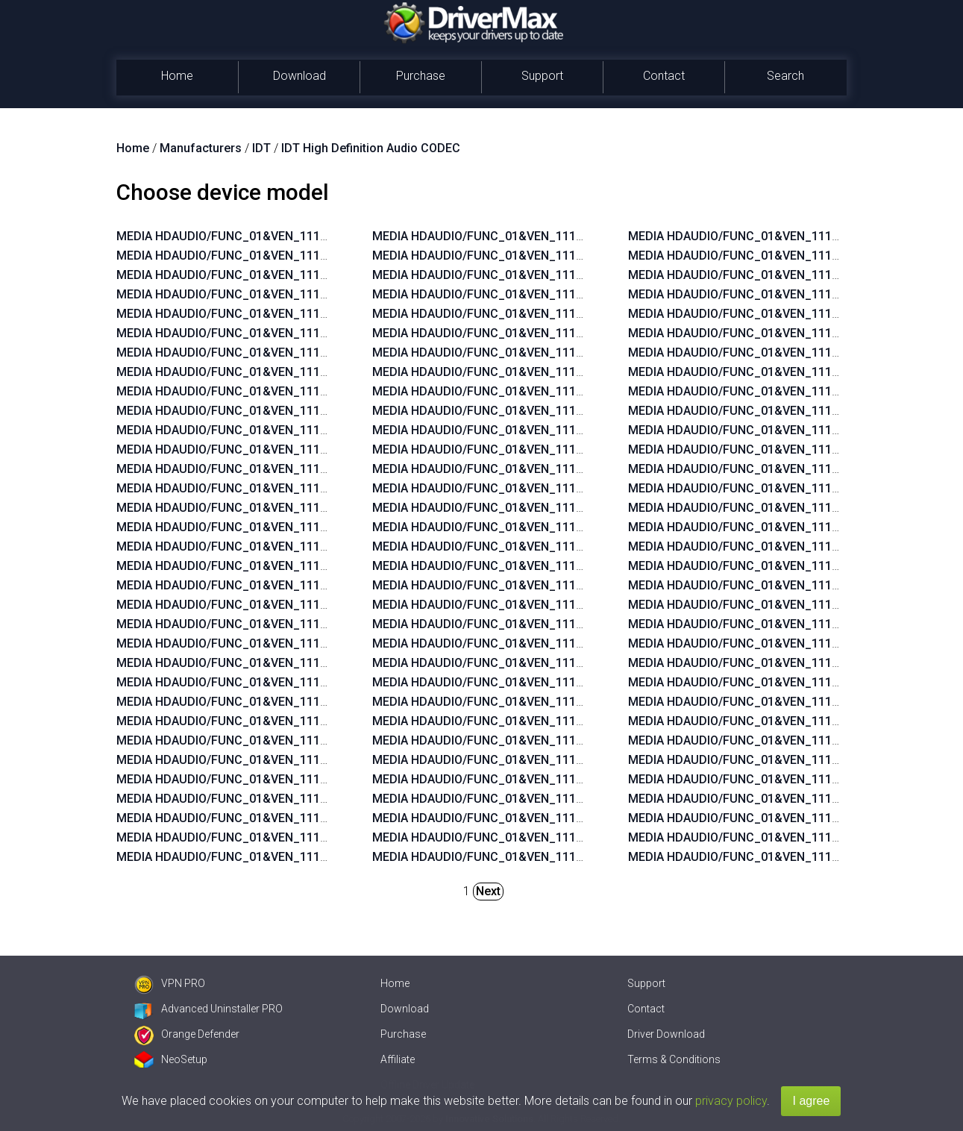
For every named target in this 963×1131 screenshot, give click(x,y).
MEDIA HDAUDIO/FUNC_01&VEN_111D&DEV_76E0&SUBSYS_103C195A (312, 430)
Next (488, 891)
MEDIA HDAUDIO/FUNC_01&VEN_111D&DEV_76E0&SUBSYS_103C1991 (312, 760)
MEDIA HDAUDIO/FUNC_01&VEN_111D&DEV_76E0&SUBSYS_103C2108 (568, 527)
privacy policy (731, 1101)
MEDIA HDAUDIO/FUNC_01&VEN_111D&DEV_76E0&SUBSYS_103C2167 (568, 449)
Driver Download (666, 1034)
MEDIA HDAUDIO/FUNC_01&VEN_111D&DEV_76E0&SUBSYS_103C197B (312, 702)
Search (785, 76)
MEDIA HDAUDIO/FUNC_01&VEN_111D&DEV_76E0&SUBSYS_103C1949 (312, 527)
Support (542, 76)
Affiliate (397, 1059)
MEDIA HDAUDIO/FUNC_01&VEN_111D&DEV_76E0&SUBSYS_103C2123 (312, 799)
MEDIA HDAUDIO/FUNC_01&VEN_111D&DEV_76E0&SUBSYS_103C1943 (312, 372)
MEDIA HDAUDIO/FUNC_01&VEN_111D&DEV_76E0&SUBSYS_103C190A (312, 682)
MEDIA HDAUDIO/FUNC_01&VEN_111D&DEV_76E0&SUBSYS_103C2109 (568, 508)
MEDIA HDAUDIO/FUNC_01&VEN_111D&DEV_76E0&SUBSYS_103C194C (312, 314)
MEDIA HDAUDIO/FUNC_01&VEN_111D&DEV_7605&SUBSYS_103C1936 (568, 721)
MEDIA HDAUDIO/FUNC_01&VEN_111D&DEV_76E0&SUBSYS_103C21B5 (568, 643)
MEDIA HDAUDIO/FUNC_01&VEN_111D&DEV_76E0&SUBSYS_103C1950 (312, 469)
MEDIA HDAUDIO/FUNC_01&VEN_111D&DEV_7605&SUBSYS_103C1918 (568, 740)
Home (177, 76)
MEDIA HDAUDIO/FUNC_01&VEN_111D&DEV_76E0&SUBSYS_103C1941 (312, 624)
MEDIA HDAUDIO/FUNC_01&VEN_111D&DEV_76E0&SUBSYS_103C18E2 (568, 391)
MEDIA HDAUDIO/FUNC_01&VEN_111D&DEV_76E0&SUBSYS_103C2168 (568, 430)
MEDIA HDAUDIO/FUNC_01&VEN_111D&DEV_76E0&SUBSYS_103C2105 (568, 585)
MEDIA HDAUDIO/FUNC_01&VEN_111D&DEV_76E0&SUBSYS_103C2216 (312, 255)
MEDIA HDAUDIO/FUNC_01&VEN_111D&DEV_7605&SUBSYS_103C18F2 (568, 702)
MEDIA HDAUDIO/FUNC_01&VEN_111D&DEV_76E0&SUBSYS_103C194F (312, 294)
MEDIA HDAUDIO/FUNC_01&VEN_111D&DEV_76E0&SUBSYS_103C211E (568, 255)
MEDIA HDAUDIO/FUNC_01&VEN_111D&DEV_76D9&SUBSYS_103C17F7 (568, 857)
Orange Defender (186, 1034)
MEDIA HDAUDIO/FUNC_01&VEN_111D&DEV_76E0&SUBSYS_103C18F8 (568, 372)
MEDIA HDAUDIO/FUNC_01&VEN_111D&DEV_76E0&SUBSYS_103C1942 (312, 605)
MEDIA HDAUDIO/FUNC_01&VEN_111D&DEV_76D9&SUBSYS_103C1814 (568, 837)
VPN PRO (169, 983)
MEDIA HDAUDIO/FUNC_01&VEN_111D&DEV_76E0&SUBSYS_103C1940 (312, 643)
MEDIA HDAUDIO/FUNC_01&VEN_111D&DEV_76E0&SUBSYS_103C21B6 (568, 624)
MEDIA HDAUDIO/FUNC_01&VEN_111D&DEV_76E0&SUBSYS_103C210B (568, 469)
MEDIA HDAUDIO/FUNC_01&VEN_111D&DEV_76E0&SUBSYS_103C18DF (568, 411)
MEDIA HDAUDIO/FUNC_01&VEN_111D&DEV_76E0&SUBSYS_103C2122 (312, 818)
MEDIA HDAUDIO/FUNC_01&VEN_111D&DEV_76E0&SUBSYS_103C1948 (312, 546)
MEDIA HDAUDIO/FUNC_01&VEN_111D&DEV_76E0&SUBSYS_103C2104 (568, 605)
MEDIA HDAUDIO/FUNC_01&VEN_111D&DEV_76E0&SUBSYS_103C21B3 (568, 352)
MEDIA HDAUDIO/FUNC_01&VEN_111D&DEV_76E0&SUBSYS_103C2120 (312, 857)
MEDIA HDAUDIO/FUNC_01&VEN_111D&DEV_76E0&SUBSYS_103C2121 (312, 837)
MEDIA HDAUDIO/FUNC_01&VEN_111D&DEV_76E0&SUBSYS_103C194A (312, 333)
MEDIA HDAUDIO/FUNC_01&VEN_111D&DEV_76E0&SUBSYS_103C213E (568, 333)
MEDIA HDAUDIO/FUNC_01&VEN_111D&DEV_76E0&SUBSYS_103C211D (568, 275)
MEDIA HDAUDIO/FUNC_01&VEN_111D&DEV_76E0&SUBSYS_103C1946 (312, 566)
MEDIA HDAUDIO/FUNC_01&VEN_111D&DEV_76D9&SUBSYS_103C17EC (569, 799)
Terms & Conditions (674, 1059)
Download (299, 76)
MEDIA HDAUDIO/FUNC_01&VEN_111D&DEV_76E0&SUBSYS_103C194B (312, 508)
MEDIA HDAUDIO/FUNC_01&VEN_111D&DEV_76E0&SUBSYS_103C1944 (312, 585)
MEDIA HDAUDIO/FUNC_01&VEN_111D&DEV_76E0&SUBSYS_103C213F (568, 682)
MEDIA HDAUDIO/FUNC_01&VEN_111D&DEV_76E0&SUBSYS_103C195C (312, 391)
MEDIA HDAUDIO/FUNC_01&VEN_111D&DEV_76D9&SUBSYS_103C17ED (569, 779)
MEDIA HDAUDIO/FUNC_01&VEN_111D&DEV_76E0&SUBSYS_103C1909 (312, 721)
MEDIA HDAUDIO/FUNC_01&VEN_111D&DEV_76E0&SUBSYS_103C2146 (312, 740)
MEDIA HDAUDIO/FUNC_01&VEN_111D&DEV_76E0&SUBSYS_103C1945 (312, 352)
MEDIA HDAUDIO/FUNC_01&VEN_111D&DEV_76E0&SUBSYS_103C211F (568, 236)
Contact (664, 76)
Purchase (420, 76)
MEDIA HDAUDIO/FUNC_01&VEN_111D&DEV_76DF (255, 236)
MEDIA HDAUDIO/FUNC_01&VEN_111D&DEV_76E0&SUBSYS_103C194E (312, 488)
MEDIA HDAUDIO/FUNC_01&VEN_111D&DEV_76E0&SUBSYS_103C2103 (312, 779)
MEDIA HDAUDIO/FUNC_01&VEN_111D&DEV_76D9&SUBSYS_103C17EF (568, 760)
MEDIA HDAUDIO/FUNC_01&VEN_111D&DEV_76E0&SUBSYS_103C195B (312, 411)
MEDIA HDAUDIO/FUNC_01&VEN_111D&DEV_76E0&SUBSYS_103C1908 (312, 275)
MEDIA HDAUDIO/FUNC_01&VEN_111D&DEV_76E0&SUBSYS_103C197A (312, 663)
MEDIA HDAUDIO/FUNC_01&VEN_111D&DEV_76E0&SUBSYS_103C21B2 (568, 314)
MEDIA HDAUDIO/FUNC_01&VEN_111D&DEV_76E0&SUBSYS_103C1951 (312, 449)
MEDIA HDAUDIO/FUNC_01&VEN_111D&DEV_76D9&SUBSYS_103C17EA (569, 818)
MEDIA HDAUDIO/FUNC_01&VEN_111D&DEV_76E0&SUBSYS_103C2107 (568, 546)
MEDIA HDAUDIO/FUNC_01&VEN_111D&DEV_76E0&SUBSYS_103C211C (568, 294)
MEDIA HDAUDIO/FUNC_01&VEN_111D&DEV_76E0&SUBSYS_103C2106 (568, 566)
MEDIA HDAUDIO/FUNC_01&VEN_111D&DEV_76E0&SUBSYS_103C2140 (568, 663)
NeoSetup (170, 1059)
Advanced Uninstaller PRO (208, 1008)
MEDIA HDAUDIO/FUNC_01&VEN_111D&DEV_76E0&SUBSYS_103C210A (568, 488)
